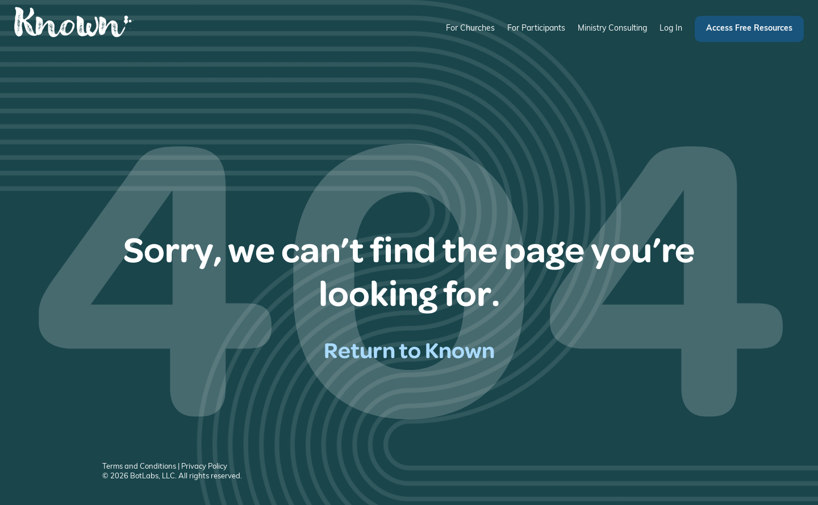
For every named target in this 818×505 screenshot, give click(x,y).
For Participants (536, 28)
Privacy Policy (204, 466)
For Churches (470, 28)
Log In (671, 28)
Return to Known (409, 349)
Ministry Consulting (612, 28)
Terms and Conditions (139, 466)
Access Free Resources (749, 28)
